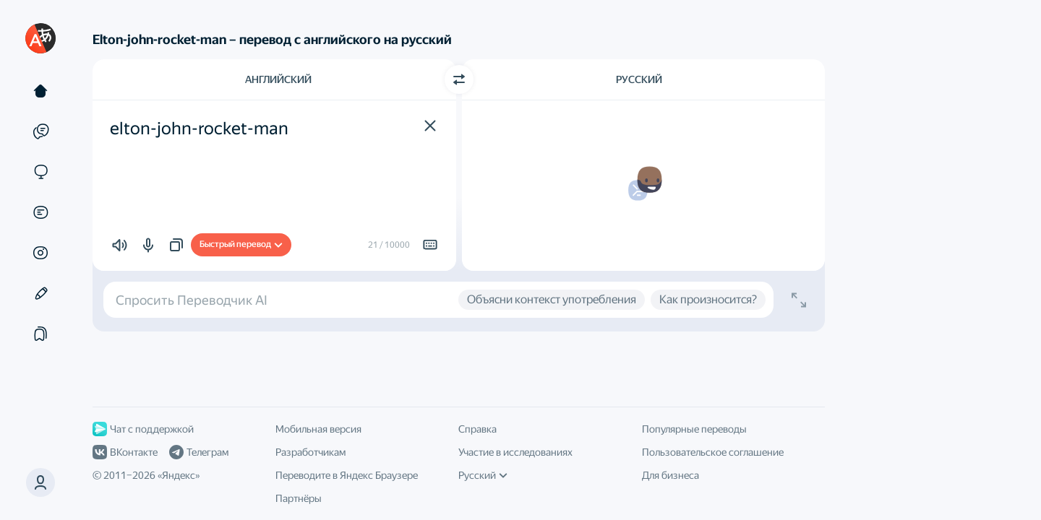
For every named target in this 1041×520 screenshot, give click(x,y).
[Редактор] (40, 293)
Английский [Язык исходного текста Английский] (278, 79)
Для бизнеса (670, 475)
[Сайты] (40, 171)
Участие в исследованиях (515, 452)
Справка (477, 429)
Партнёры (298, 498)
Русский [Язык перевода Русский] (639, 79)
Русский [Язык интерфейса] (482, 475)
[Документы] (40, 212)
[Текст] (40, 91)
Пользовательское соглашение (713, 452)
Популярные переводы (694, 429)
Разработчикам (310, 452)
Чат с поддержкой (143, 429)
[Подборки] (40, 333)
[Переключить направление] (459, 79)
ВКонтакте (125, 452)
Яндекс (178, 475)
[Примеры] (40, 131)
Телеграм (198, 452)
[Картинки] (40, 252)
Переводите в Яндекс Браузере (346, 475)
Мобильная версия (318, 429)
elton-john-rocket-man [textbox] (199, 128)
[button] (40, 482)
